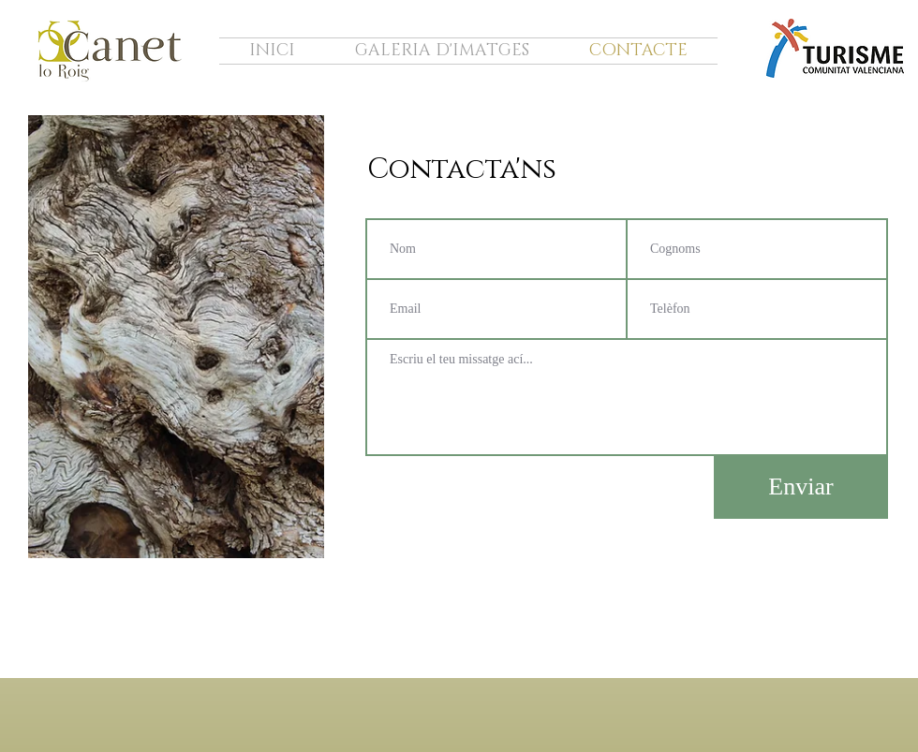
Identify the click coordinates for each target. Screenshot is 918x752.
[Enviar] (801, 487)
